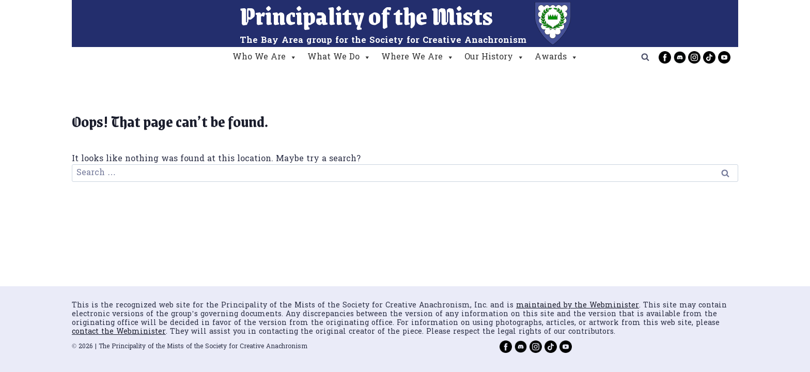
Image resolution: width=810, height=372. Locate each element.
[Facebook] (665, 57)
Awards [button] (556, 57)
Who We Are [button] (264, 57)
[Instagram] (694, 57)
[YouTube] (724, 57)
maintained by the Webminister (577, 305)
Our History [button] (494, 57)
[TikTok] (709, 57)
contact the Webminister (119, 332)
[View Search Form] (645, 57)
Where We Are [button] (417, 57)
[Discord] (680, 57)
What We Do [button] (339, 57)
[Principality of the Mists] (405, 23)
